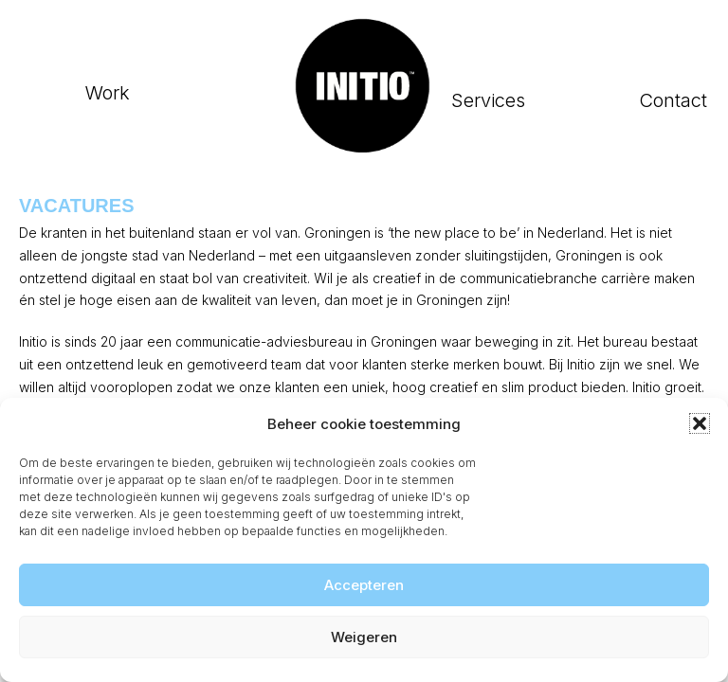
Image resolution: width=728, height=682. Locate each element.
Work (107, 92)
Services (488, 100)
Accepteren (364, 585)
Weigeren (364, 637)
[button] (699, 423)
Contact (673, 100)
